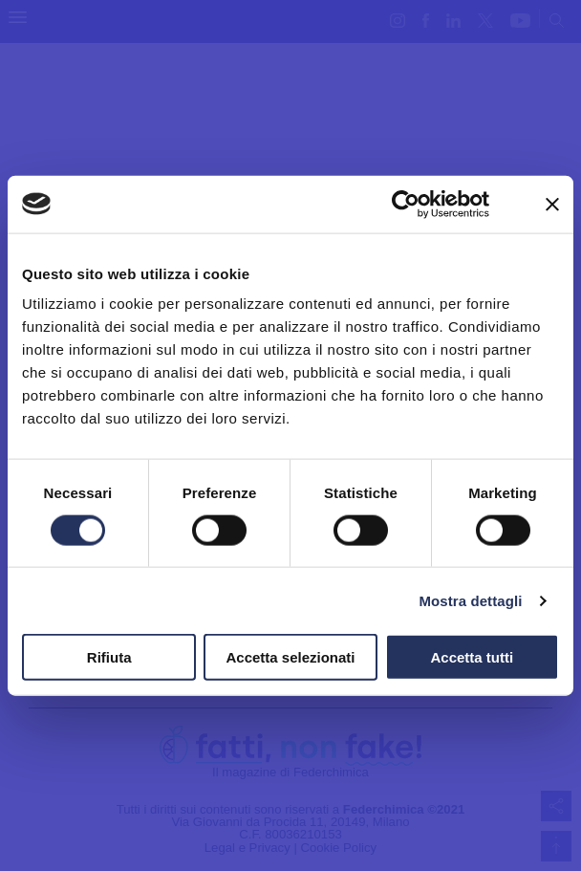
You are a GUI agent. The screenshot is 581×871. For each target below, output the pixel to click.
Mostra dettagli (470, 600)
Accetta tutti (471, 657)
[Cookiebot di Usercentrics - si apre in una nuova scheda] (405, 203)
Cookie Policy (338, 847)
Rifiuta (109, 657)
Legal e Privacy (247, 847)
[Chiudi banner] (552, 203)
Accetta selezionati (290, 657)
